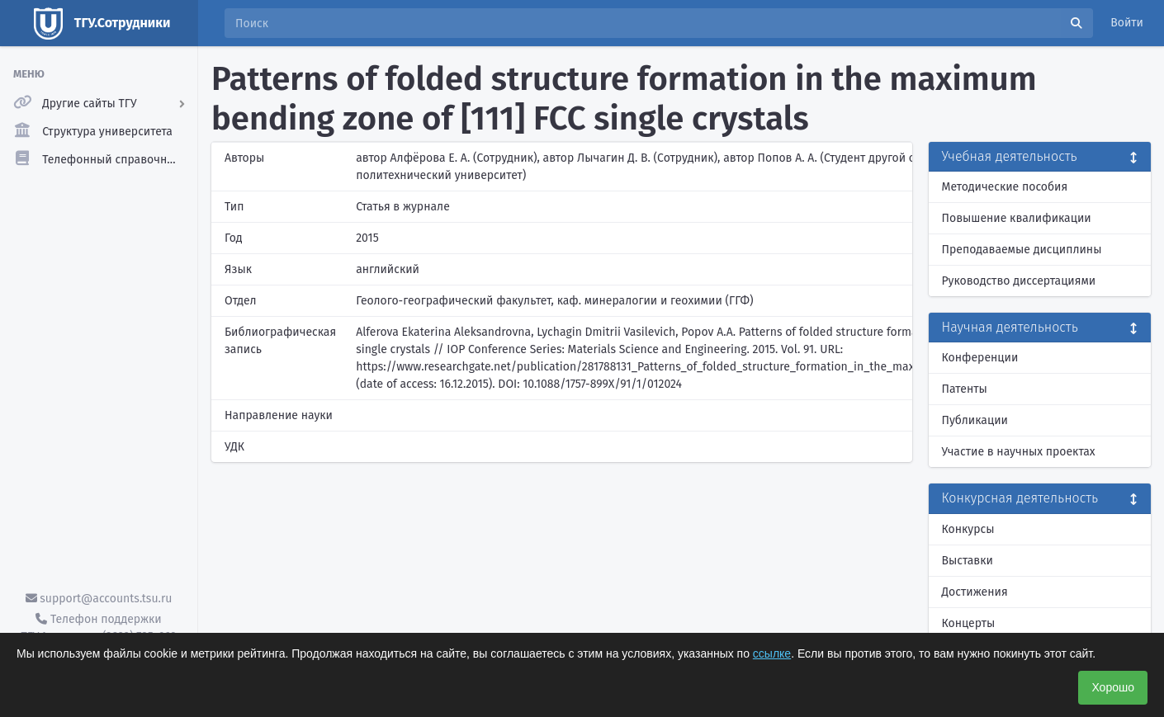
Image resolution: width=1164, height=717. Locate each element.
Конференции (980, 358)
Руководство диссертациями (1019, 281)
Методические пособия (1005, 187)
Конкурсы (968, 529)
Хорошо (1112, 687)
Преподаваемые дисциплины (1022, 250)
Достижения (975, 592)
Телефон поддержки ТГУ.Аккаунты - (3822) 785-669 (98, 628)
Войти (1126, 23)
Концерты (969, 623)
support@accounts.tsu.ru (99, 599)
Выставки (967, 561)
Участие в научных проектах (1018, 452)
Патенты (964, 389)
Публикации (975, 420)
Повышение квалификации (1016, 218)
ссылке (772, 653)
